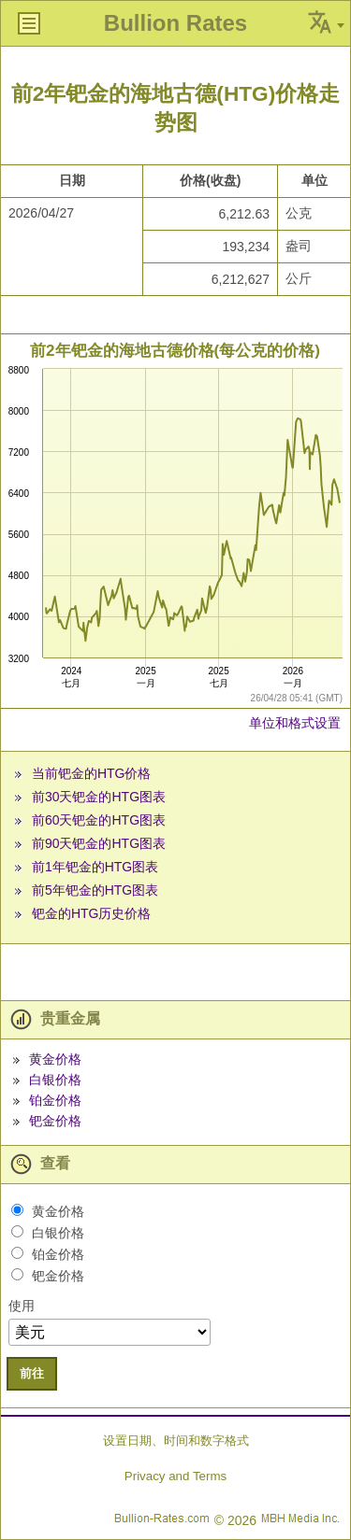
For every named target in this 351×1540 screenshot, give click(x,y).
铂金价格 (55, 1100)
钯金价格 (55, 1120)
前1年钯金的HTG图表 (95, 866)
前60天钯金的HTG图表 (99, 819)
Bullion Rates (175, 22)
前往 (32, 1373)
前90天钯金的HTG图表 (99, 843)
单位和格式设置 (295, 722)
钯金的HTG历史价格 (92, 913)
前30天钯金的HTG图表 (99, 796)
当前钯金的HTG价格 (92, 773)
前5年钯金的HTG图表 (95, 890)
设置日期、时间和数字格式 (176, 1441)
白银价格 (55, 1079)
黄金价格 (55, 1059)
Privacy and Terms (175, 1476)
